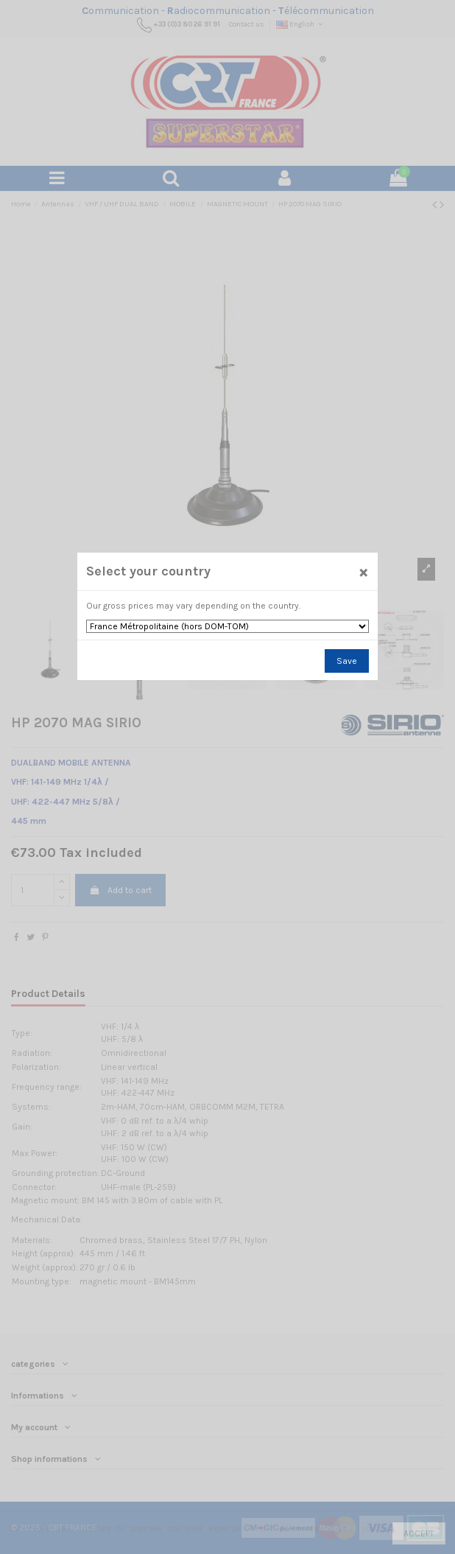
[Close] (364, 571)
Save (346, 661)
